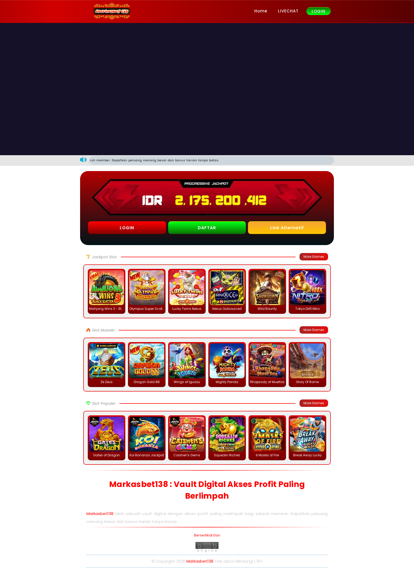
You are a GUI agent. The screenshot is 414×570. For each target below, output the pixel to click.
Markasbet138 (99, 513)
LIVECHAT (288, 11)
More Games (313, 256)
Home (260, 11)
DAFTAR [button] (207, 228)
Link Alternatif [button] (287, 228)
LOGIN (318, 11)
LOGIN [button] (127, 228)
